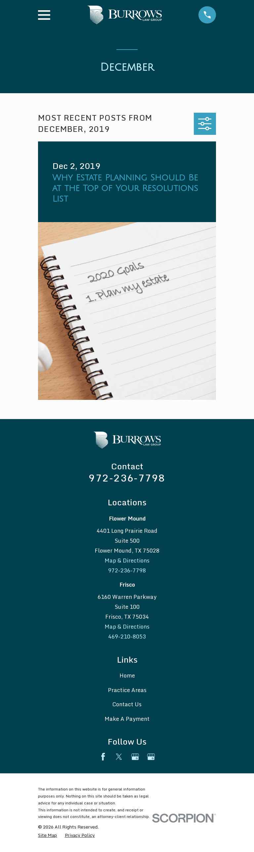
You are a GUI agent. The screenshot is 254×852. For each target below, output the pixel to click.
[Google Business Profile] (135, 756)
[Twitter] (119, 756)
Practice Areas (127, 689)
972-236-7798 (127, 478)
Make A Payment (127, 718)
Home (127, 675)
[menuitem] (47, 835)
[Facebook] (103, 756)
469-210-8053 (127, 636)
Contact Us (127, 704)
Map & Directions (127, 560)
